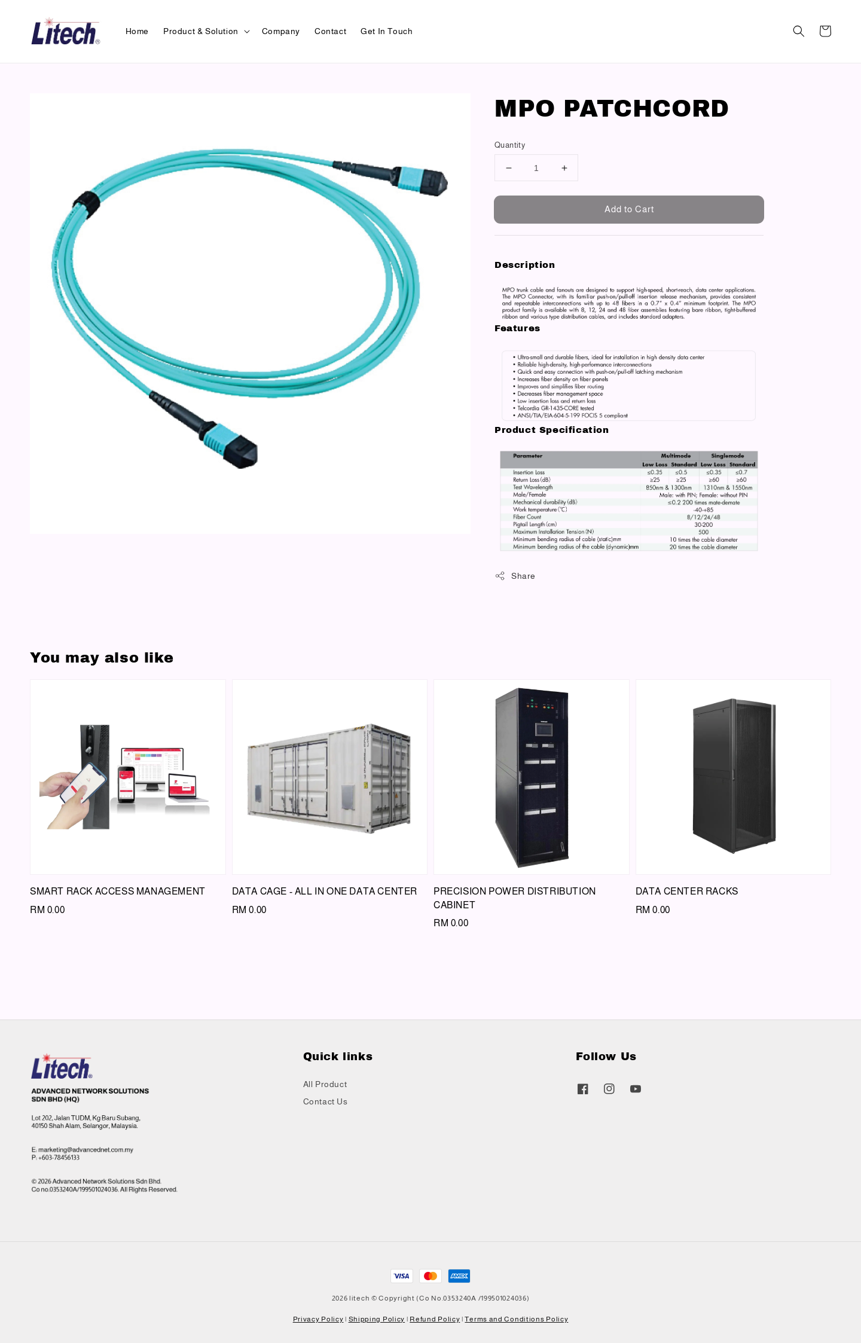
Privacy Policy (318, 1319)
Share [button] (515, 575)
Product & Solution (201, 31)
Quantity (509, 145)
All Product (325, 1084)
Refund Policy (435, 1319)
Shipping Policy (377, 1319)
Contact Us (325, 1101)
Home (137, 31)
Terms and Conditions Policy (516, 1319)
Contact (330, 31)
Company (281, 31)
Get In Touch (387, 31)
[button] (799, 31)
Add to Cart (629, 209)
